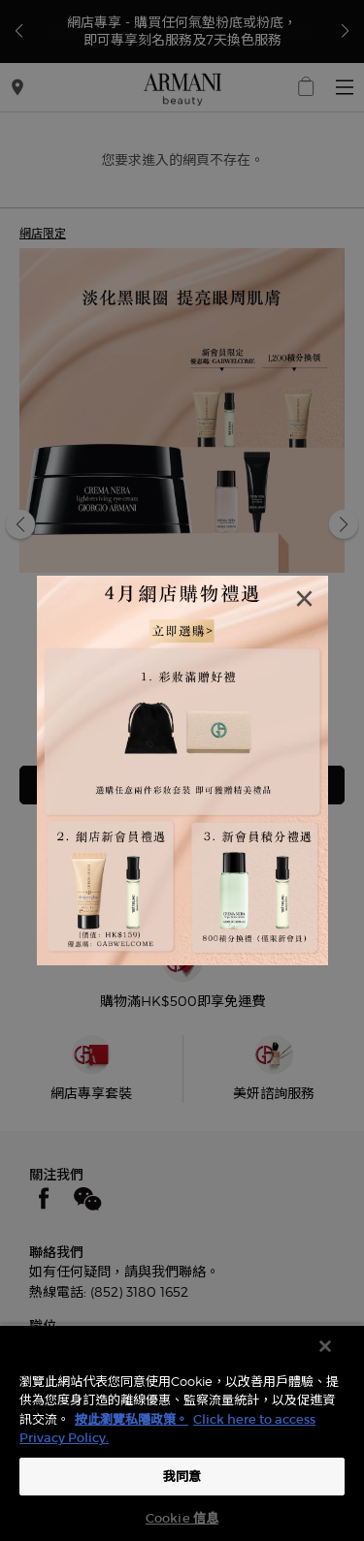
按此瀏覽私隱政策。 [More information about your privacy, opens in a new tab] (131, 1419)
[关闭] (325, 1346)
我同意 (182, 1476)
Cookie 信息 (182, 1518)
